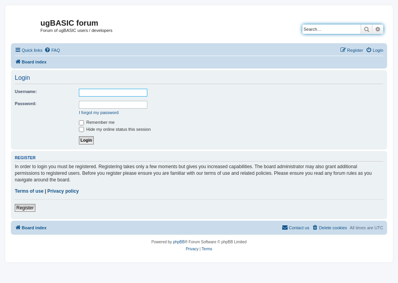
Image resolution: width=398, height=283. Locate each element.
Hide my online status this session (115, 129)
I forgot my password (99, 112)
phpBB (179, 242)
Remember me (97, 122)
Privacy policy (63, 191)
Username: (26, 91)
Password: (26, 103)
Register (25, 208)
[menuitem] (52, 50)
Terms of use (29, 191)
